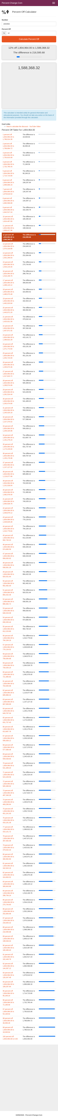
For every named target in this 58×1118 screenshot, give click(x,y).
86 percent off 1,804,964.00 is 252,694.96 (8, 911)
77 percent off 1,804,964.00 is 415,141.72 (8, 829)
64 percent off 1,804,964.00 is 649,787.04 (8, 711)
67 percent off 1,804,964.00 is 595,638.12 (8, 738)
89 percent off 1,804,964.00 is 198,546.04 (8, 938)
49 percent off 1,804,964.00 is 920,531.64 (8, 574)
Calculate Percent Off (29, 39)
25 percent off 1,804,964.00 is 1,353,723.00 (8, 355)
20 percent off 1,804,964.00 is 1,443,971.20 (8, 310)
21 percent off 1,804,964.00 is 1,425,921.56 (8, 319)
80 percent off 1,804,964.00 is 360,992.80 (8, 856)
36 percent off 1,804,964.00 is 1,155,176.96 (8, 455)
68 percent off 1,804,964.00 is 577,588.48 (8, 747)
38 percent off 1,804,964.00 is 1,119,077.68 (8, 474)
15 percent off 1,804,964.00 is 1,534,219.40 (8, 264)
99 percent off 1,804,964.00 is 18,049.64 (8, 1029)
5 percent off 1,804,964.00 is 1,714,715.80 (8, 173)
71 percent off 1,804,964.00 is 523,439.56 (8, 774)
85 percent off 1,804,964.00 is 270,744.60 (8, 902)
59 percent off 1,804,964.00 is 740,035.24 (8, 665)
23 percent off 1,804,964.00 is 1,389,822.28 (8, 337)
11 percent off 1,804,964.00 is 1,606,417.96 (8, 228)
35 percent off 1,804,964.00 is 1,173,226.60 (8, 446)
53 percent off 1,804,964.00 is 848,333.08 (8, 610)
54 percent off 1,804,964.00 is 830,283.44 (8, 619)
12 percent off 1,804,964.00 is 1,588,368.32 (8, 237)
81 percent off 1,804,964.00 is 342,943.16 (8, 865)
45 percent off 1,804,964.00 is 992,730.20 (8, 537)
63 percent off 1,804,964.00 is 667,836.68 (8, 701)
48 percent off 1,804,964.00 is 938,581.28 (8, 565)
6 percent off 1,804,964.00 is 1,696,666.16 (8, 182)
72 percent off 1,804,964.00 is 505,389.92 (8, 783)
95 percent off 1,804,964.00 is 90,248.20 (8, 993)
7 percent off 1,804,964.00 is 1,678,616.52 (8, 191)
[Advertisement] (29, 91)
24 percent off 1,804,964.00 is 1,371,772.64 (8, 346)
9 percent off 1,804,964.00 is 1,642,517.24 (8, 209)
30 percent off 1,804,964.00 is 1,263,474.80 (8, 401)
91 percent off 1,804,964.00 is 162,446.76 (8, 957)
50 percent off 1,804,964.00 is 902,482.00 (8, 583)
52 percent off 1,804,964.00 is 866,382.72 (8, 601)
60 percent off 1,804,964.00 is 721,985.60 (8, 674)
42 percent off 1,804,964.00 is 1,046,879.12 (8, 510)
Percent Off (6, 29)
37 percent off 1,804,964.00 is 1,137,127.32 (8, 465)
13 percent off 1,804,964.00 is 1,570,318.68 (8, 246)
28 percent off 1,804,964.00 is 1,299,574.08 (8, 383)
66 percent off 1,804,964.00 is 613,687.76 (8, 729)
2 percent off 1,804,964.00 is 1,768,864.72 (8, 146)
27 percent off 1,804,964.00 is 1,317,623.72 (8, 373)
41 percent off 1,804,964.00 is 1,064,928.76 (8, 501)
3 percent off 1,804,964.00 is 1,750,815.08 (8, 155)
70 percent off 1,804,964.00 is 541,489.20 (8, 765)
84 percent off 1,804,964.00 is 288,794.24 (8, 893)
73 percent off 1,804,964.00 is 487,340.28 (8, 793)
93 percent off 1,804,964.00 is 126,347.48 (8, 975)
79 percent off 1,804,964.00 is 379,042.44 (8, 847)
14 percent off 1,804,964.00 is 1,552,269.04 (8, 255)
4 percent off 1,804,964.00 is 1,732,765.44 (8, 164)
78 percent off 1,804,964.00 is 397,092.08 (8, 838)
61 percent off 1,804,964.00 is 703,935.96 (8, 683)
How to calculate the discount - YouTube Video (23, 126)
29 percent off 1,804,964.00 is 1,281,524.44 (8, 392)
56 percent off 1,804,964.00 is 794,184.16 (8, 638)
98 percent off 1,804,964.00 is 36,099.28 (8, 1020)
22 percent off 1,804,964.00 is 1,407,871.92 (8, 328)
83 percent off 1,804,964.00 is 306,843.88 (8, 884)
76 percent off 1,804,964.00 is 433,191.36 (8, 820)
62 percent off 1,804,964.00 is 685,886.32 (8, 692)
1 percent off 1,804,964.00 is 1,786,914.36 (8, 137)
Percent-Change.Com (12, 3)
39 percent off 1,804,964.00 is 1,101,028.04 (8, 483)
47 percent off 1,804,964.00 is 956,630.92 (8, 556)
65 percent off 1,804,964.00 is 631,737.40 (8, 720)
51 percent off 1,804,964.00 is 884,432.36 (8, 592)
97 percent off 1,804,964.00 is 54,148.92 (8, 1011)
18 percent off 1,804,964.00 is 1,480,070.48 (8, 291)
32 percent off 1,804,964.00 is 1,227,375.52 (8, 419)
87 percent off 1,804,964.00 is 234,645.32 (8, 920)
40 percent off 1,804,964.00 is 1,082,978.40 (8, 492)
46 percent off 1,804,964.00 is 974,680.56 (8, 547)
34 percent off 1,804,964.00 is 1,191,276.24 (8, 437)
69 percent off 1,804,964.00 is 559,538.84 (8, 756)
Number (5, 20)
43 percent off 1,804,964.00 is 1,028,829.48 (8, 519)
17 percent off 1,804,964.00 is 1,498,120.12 (8, 282)
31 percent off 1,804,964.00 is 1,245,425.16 (8, 410)
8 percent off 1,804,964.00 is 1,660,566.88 (8, 200)
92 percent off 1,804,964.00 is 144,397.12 (8, 966)
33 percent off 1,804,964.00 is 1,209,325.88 (8, 428)
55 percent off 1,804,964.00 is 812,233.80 (8, 629)
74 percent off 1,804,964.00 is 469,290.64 (8, 802)
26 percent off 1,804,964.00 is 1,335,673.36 (8, 364)
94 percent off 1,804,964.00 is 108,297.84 (8, 984)
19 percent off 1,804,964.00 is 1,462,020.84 (8, 301)
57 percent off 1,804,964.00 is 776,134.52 (8, 647)
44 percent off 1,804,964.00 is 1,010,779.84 (8, 528)
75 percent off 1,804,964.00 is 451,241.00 (8, 811)
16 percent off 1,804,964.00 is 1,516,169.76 (8, 273)
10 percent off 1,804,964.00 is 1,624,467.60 (8, 219)
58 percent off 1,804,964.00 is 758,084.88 (8, 656)
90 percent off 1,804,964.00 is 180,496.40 (8, 947)
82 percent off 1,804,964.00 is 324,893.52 (8, 875)
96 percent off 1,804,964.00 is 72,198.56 (8, 1002)
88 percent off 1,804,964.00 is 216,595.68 (8, 929)
